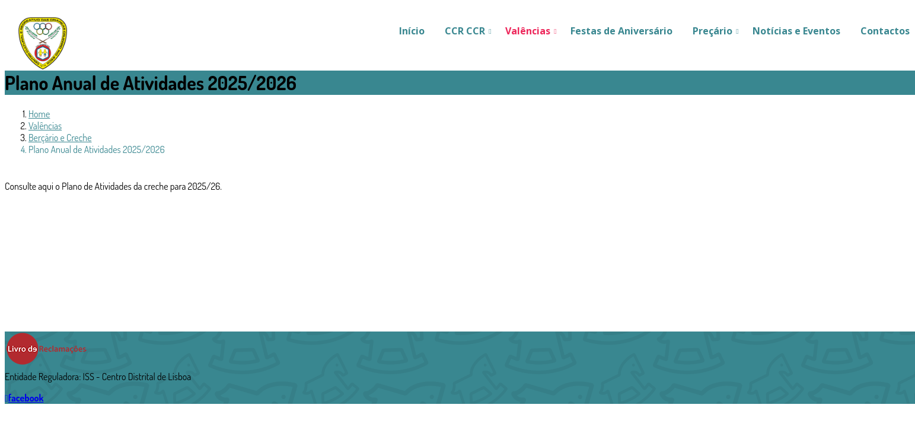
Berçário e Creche (60, 138)
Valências (45, 126)
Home (39, 114)
